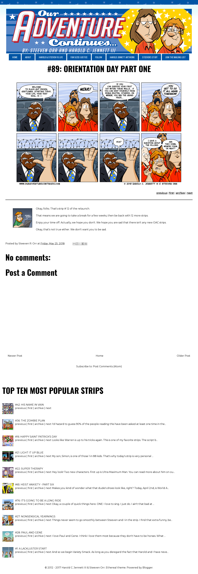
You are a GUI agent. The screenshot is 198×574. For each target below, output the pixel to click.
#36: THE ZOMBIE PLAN (30, 420)
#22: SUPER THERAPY (29, 468)
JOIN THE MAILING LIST (175, 57)
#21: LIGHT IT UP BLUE (29, 452)
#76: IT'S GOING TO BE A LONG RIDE (38, 500)
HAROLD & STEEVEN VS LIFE (51, 57)
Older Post (183, 355)
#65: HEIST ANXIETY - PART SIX (34, 484)
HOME (14, 57)
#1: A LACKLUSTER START (31, 548)
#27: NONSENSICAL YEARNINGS (35, 516)
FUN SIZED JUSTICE (79, 57)
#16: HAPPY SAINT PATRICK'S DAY (36, 436)
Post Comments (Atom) (107, 366)
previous (161, 193)
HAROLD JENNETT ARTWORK (122, 57)
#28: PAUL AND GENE (28, 532)
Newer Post (15, 355)
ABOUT (28, 57)
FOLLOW (98, 57)
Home (99, 355)
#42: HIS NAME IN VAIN (29, 404)
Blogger (147, 567)
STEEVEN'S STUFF (149, 57)
